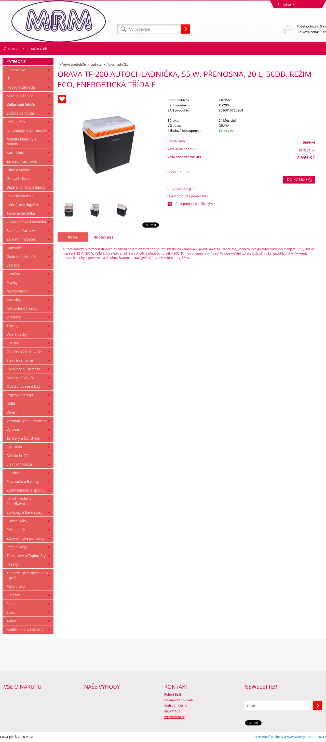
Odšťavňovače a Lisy (23, 386)
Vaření (12, 412)
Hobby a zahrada (21, 87)
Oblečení (14, 595)
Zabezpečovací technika (26, 221)
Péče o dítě (16, 529)
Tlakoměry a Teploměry (26, 555)
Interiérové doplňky (23, 204)
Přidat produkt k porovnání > (187, 196)
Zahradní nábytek (21, 239)
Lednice (13, 265)
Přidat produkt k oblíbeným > (194, 204)
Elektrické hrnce (20, 360)
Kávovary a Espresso (23, 369)
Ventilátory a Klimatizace (27, 420)
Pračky (12, 282)
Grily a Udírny (18, 178)
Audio (11, 621)
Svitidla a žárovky (21, 230)
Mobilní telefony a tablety (21, 141)
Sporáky (13, 273)
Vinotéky (14, 317)
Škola (11, 603)
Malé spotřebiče (20, 95)
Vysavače (14, 429)
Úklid (11, 403)
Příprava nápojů (20, 395)
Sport (11, 612)
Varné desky (17, 334)
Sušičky (13, 343)
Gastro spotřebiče (21, 256)
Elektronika (16, 69)
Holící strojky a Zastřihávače (19, 501)
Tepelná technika (21, 213)
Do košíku (297, 180)
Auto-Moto (15, 152)
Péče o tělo (16, 121)
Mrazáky (14, 299)
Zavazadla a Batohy (23, 481)
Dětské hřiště (18, 455)
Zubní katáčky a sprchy (25, 490)
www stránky (296, 737)
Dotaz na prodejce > (181, 189)
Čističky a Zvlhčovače (24, 351)
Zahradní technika (22, 161)
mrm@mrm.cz (174, 717)
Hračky (12, 564)
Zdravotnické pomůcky (25, 538)
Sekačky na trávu (20, 195)
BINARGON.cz (316, 737)
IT (8, 78)
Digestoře (15, 247)
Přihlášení (285, 4)
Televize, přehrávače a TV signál (27, 575)
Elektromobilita (19, 464)
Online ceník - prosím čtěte (26, 48)
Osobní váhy (17, 521)
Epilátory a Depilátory (24, 512)
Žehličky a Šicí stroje (23, 438)
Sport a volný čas (21, 113)
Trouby (12, 325)
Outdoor (14, 472)
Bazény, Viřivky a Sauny (26, 187)
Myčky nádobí (18, 291)
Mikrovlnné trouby (22, 308)
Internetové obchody (268, 737)
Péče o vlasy (17, 546)
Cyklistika (14, 446)
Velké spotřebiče (21, 104)
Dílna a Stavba (18, 169)
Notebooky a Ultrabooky (27, 130)
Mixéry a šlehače (20, 377)
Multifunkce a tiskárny (25, 629)
